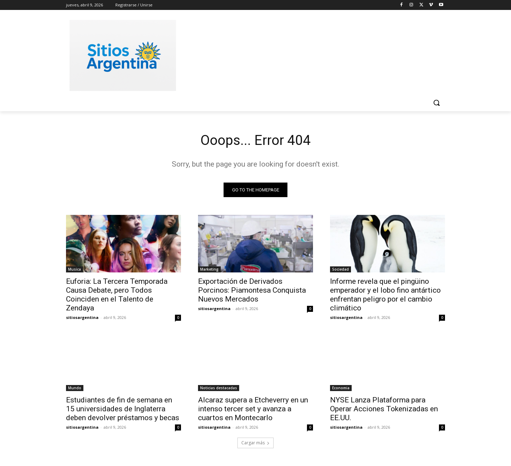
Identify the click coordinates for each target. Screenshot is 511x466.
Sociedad (340, 269)
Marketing (209, 269)
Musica (74, 269)
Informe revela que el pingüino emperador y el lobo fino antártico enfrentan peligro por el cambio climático (385, 295)
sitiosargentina (82, 318)
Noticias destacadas (218, 388)
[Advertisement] (309, 54)
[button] (436, 102)
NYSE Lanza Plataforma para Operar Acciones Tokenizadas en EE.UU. (384, 409)
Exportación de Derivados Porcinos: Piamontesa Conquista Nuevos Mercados (252, 291)
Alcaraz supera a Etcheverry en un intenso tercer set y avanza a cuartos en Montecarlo (253, 409)
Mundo (74, 388)
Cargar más (255, 443)
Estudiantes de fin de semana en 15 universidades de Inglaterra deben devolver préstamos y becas (122, 409)
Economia (341, 388)
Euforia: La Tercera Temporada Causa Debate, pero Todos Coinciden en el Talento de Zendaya (116, 295)
